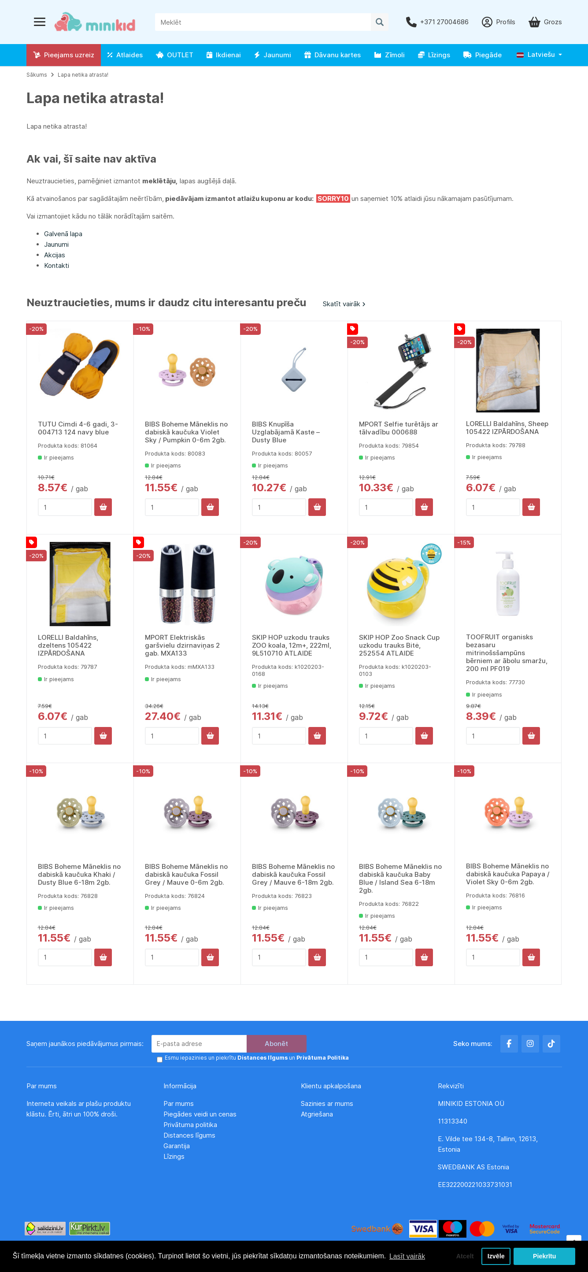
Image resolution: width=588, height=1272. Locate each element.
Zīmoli (389, 55)
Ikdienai (224, 55)
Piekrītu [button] (544, 1256)
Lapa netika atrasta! (83, 74)
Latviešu (536, 54)
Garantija (176, 1145)
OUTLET (174, 55)
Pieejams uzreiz (63, 55)
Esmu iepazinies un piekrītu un (256, 1057)
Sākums (36, 74)
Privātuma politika (191, 1124)
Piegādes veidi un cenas (200, 1113)
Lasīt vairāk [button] (407, 1256)
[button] (539, 55)
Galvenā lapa (63, 234)
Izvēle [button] (495, 1256)
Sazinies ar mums (327, 1103)
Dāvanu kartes (332, 55)
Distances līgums (190, 1135)
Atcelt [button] (464, 1256)
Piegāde (482, 55)
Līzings (434, 55)
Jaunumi (272, 55)
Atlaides (125, 55)
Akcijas (54, 255)
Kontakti (56, 265)
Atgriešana (317, 1113)
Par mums (178, 1103)
